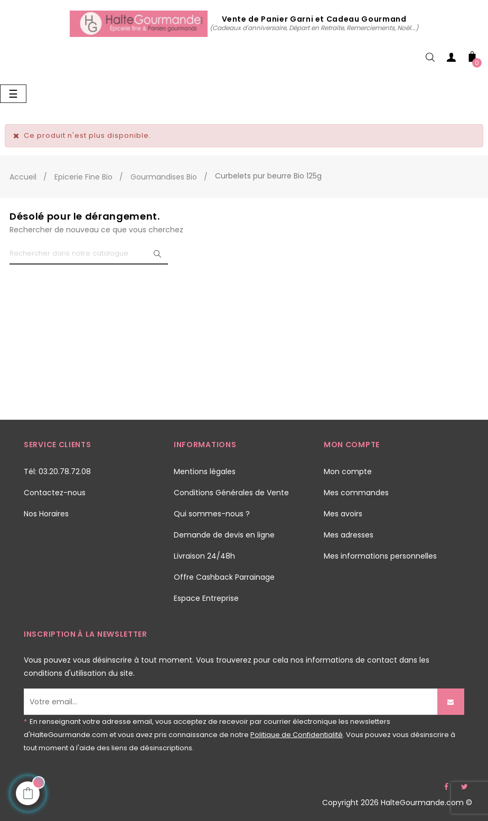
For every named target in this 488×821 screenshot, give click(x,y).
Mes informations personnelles (380, 556)
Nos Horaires (46, 513)
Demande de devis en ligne (224, 535)
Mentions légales (205, 471)
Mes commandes (356, 492)
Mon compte (348, 471)
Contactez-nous (55, 492)
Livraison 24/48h (204, 556)
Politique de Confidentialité (296, 735)
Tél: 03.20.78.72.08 (57, 471)
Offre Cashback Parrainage (224, 577)
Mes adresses (348, 535)
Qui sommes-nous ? (212, 513)
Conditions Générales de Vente (231, 492)
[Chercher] (89, 254)
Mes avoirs (343, 513)
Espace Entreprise (206, 598)
